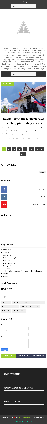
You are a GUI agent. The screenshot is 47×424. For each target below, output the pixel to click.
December (9, 258)
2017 (5, 274)
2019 (5, 252)
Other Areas (7, 84)
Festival (6, 311)
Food (33, 302)
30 (31, 149)
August (8, 266)
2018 (5, 255)
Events (16, 302)
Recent (8, 356)
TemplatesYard (24, 417)
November (9, 260)
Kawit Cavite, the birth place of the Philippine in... (24, 271)
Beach (41, 302)
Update (14, 307)
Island (5, 307)
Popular (23, 356)
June (7, 268)
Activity (6, 302)
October (8, 263)
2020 (5, 250)
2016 (5, 276)
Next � (40, 149)
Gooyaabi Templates (23, 421)
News (24, 302)
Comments (38, 356)
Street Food (19, 311)
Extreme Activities (29, 307)
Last (23, 154)
